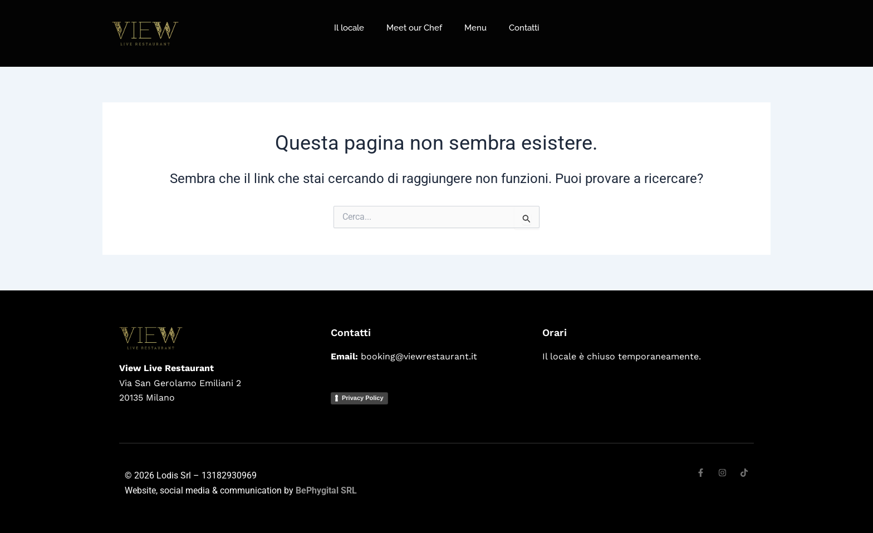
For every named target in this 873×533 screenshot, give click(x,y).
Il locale (349, 28)
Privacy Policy (363, 397)
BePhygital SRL (326, 490)
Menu (475, 28)
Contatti (524, 28)
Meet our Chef (414, 28)
